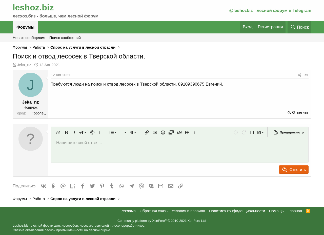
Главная (295, 211)
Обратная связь (154, 211)
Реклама (128, 211)
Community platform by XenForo (162, 221)
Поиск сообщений (65, 37)
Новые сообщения (29, 37)
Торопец (39, 113)
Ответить (300, 112)
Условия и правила (188, 211)
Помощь (276, 211)
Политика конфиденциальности (237, 211)
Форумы (25, 27)
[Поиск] (299, 27)
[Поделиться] (299, 75)
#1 (307, 75)
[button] (58, 132)
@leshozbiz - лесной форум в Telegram (270, 10)
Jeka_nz (24, 65)
